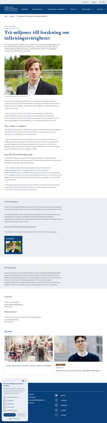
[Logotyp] (9, 9)
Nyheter (12, 16)
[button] (15, 418)
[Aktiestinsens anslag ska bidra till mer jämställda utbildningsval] (78, 355)
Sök (101, 2)
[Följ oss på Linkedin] (67, 410)
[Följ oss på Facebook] (67, 400)
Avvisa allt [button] (21, 414)
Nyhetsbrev (31, 397)
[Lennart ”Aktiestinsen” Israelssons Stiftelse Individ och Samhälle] (28, 353)
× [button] (25, 380)
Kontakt (30, 394)
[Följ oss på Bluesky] (67, 395)
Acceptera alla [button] (9, 414)
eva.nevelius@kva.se (11, 319)
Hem (5, 16)
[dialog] (15, 400)
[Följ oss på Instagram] (67, 405)
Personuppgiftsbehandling (36, 400)
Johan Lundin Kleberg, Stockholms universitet (20, 227)
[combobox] (23, 381)
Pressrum (31, 402)
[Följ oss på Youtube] (67, 415)
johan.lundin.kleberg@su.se (13, 304)
